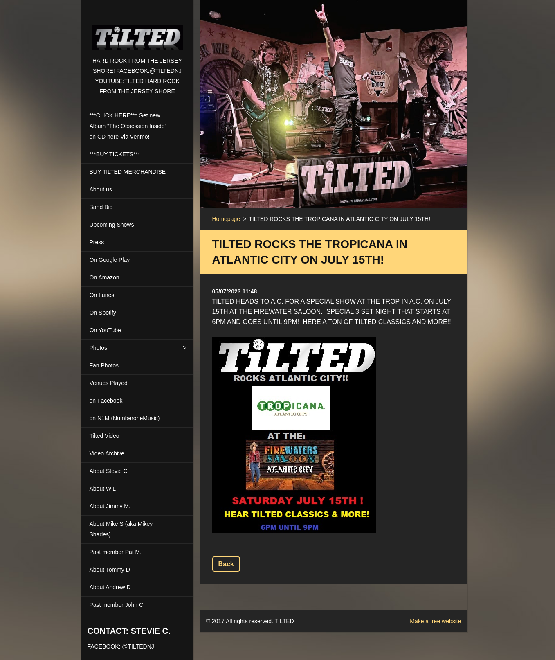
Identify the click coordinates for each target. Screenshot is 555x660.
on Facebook (106, 400)
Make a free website (435, 621)
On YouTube (105, 330)
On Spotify (103, 312)
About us (101, 189)
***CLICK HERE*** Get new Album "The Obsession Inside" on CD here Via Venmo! (128, 126)
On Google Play (110, 260)
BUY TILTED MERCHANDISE (128, 172)
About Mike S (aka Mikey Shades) (121, 529)
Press (97, 242)
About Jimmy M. (110, 506)
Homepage (226, 219)
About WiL (103, 488)
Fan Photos (104, 365)
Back (226, 564)
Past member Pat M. (116, 552)
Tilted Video (104, 435)
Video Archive (107, 453)
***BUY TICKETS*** (115, 154)
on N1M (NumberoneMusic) (125, 418)
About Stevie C (109, 471)
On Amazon (104, 277)
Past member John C (117, 604)
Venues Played (109, 383)
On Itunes (102, 295)
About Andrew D (110, 587)
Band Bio (101, 207)
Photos (99, 348)
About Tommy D (110, 569)
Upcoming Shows (112, 224)
